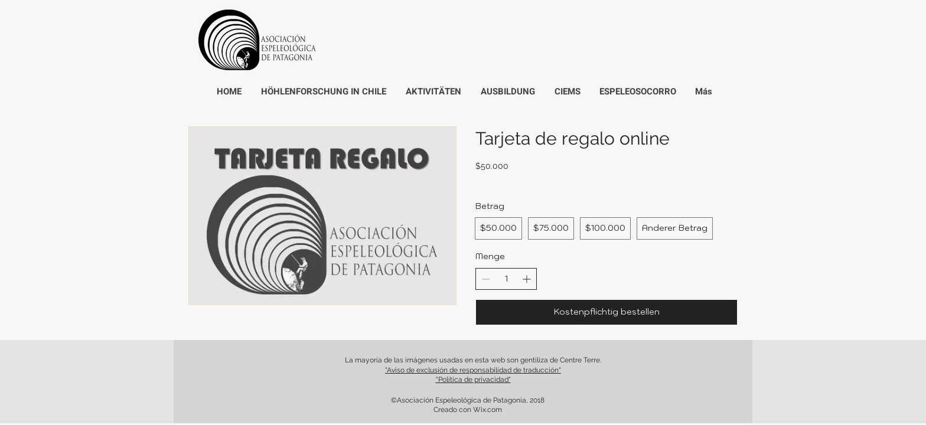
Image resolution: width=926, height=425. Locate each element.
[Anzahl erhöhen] (526, 279)
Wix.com (487, 410)
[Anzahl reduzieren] (486, 279)
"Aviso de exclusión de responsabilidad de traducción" (473, 370)
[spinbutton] (506, 279)
